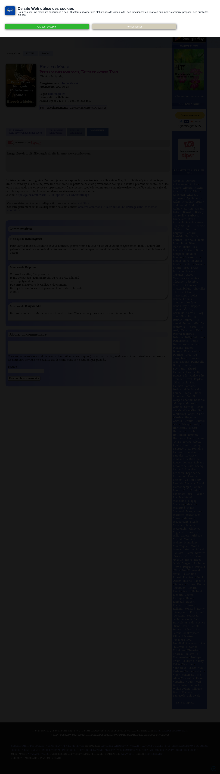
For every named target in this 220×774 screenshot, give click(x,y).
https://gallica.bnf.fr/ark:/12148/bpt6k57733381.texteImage (52, 195)
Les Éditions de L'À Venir (88, 750)
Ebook (16, 750)
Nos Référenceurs (187, 750)
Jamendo (67, 750)
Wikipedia (142, 750)
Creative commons (183, 746)
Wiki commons (126, 750)
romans (46, 53)
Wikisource (157, 750)
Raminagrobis (56, 94)
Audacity (135, 746)
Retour (30, 53)
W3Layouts (127, 754)
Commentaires (97, 131)
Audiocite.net (69, 83)
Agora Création (154, 754)
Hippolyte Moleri (54, 67)
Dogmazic (202, 746)
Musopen (110, 750)
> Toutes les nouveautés (189, 96)
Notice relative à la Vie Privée (65, 746)
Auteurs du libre (152, 746)
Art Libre (83, 203)
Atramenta (121, 746)
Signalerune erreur (76, 131)
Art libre (107, 746)
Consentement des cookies (27, 746)
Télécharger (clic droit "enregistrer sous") (25, 131)
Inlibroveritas (51, 750)
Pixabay (170, 750)
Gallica (36, 750)
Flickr (25, 750)
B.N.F (167, 746)
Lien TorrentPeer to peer (56, 131)
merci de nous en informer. (171, 730)
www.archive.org (38, 754)
